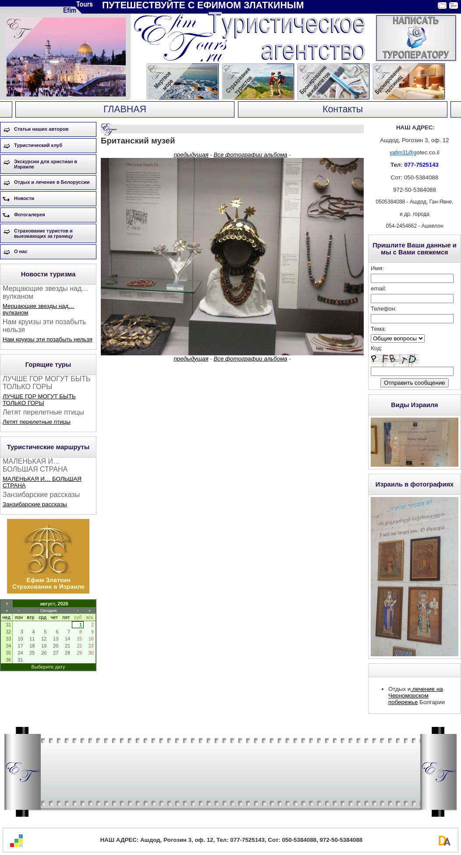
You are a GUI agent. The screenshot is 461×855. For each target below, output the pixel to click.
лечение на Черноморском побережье (415, 695)
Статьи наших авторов (41, 129)
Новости (24, 198)
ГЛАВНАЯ (124, 109)
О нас (21, 251)
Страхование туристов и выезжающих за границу (43, 233)
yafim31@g (403, 153)
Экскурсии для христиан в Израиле (45, 164)
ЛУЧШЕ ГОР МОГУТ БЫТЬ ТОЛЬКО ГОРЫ (39, 399)
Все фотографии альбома (250, 154)
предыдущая (191, 154)
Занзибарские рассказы (35, 504)
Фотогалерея (29, 214)
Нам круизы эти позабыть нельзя (47, 339)
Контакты (343, 109)
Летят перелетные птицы (37, 422)
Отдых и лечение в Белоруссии (52, 182)
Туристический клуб (38, 145)
